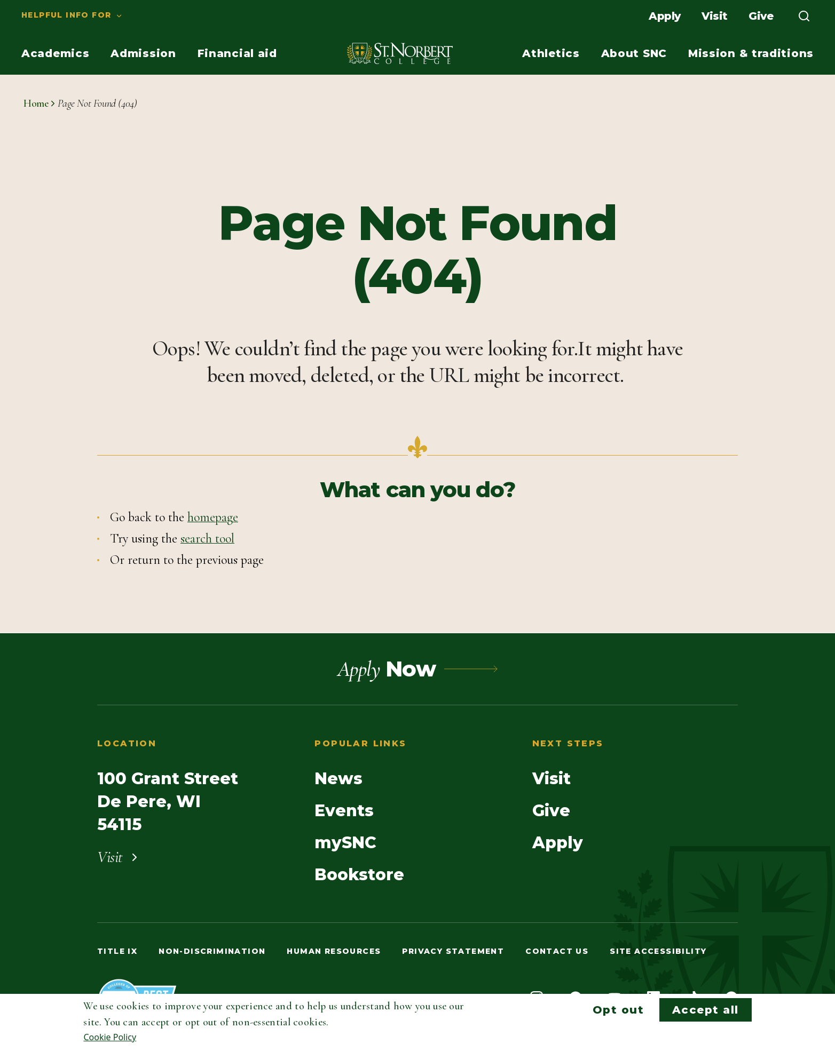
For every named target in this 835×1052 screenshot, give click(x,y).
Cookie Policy (109, 1037)
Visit (714, 16)
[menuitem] (61, 16)
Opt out (618, 1009)
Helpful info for (66, 15)
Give (761, 16)
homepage (212, 517)
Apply (664, 16)
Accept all (705, 1009)
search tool (207, 538)
